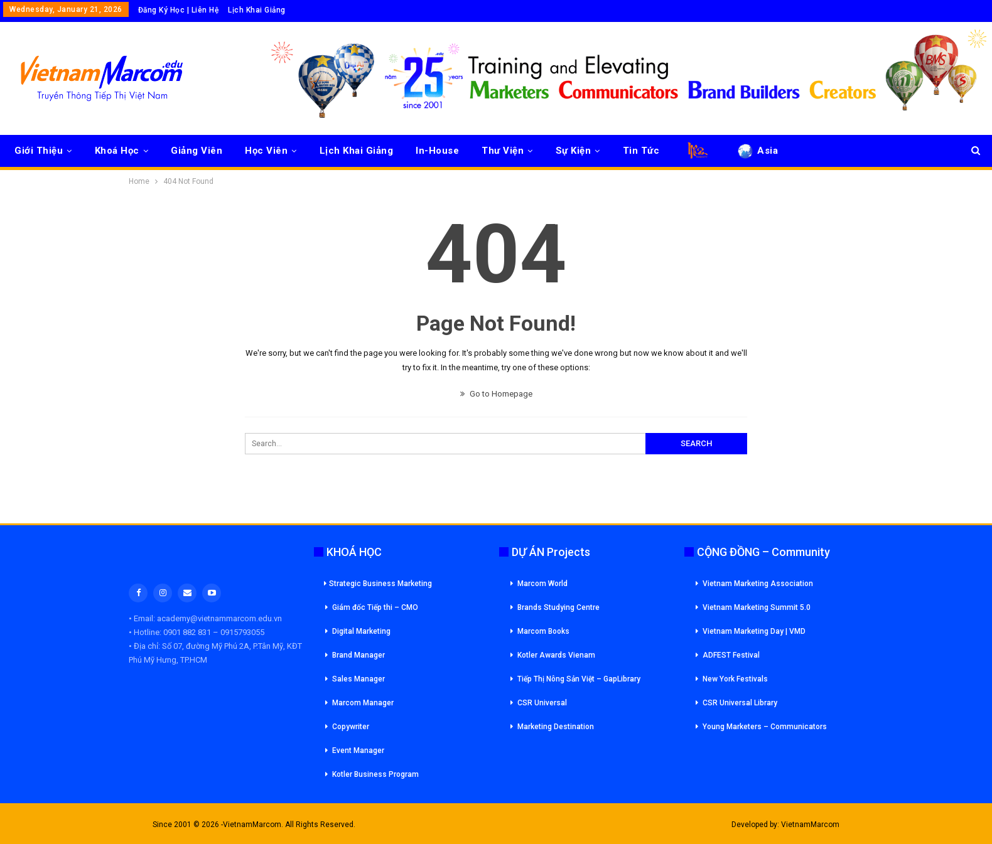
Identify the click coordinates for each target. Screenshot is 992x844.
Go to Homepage (496, 393)
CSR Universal (542, 702)
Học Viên (266, 150)
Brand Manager (358, 655)
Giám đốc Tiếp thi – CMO (375, 607)
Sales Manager (358, 679)
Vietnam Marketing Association (758, 583)
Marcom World (542, 583)
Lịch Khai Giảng (257, 10)
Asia (757, 150)
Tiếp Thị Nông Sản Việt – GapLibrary (578, 679)
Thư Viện (503, 150)
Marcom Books (543, 631)
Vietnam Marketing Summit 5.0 (757, 607)
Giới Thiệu (38, 150)
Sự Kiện (573, 150)
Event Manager (358, 750)
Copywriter (350, 726)
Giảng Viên (196, 150)
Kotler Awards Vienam (556, 655)
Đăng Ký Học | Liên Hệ (178, 10)
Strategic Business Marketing (378, 583)
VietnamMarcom (810, 824)
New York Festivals (735, 679)
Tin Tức (641, 150)
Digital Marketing (361, 631)
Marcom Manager (363, 702)
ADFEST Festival (731, 655)
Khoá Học (117, 150)
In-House (437, 150)
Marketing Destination (555, 726)
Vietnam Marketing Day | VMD (754, 631)
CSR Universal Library (740, 702)
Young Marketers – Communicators (765, 726)
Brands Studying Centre (558, 607)
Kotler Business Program (375, 774)
